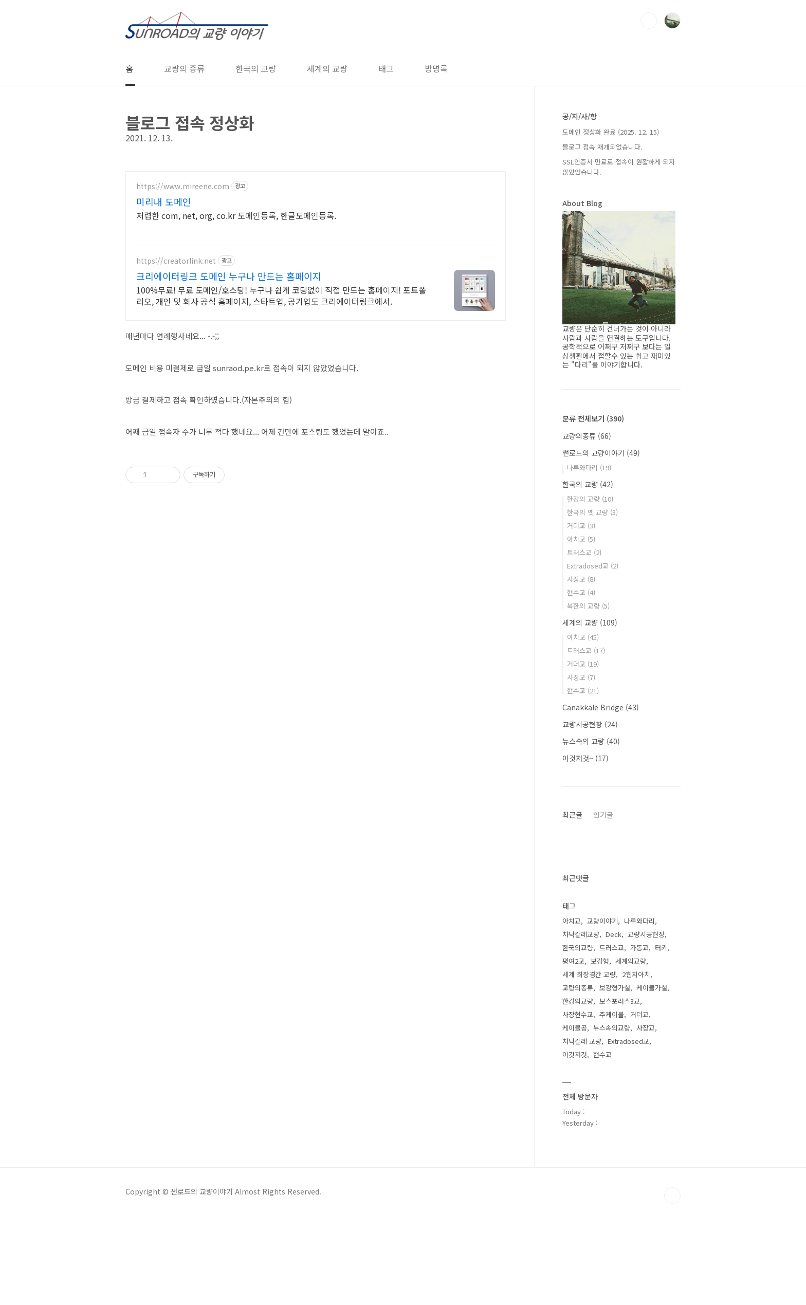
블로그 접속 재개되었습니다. (602, 147)
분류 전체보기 (593, 418)
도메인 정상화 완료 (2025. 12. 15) (610, 132)
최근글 (572, 815)
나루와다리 (589, 467)
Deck (613, 934)
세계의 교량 (327, 68)
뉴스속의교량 (611, 1028)
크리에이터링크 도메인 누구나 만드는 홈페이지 (228, 276)
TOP (672, 1195)
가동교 (639, 947)
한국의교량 (577, 947)
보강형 (600, 961)
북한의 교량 (588, 606)
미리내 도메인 (163, 201)
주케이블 (611, 1014)
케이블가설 (651, 987)
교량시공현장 (590, 724)
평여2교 (573, 961)
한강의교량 (577, 1001)
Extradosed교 (592, 566)
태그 (386, 68)
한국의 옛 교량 (592, 512)
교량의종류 (586, 436)
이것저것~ (585, 758)
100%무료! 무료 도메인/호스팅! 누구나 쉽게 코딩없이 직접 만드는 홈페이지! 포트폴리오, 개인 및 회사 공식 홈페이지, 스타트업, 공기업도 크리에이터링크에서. (281, 295)
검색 (648, 20)
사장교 (581, 579)
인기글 (603, 815)
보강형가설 (614, 987)
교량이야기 (602, 921)
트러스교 (584, 552)
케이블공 (574, 1028)
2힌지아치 (636, 974)
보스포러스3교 (619, 1001)
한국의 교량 (255, 68)
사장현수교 (577, 1014)
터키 (661, 947)
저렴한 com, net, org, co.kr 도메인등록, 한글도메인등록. (236, 215)
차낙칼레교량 (580, 934)
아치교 (581, 539)
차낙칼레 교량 (581, 1041)
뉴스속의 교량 (591, 741)
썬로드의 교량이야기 (601, 453)
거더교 (581, 525)
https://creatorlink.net (176, 260)
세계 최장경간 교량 (589, 974)
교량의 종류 (184, 68)
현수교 (581, 592)
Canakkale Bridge (600, 707)
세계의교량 (630, 961)
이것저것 (574, 1054)
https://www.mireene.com (182, 186)
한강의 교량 (590, 499)
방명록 (436, 68)
